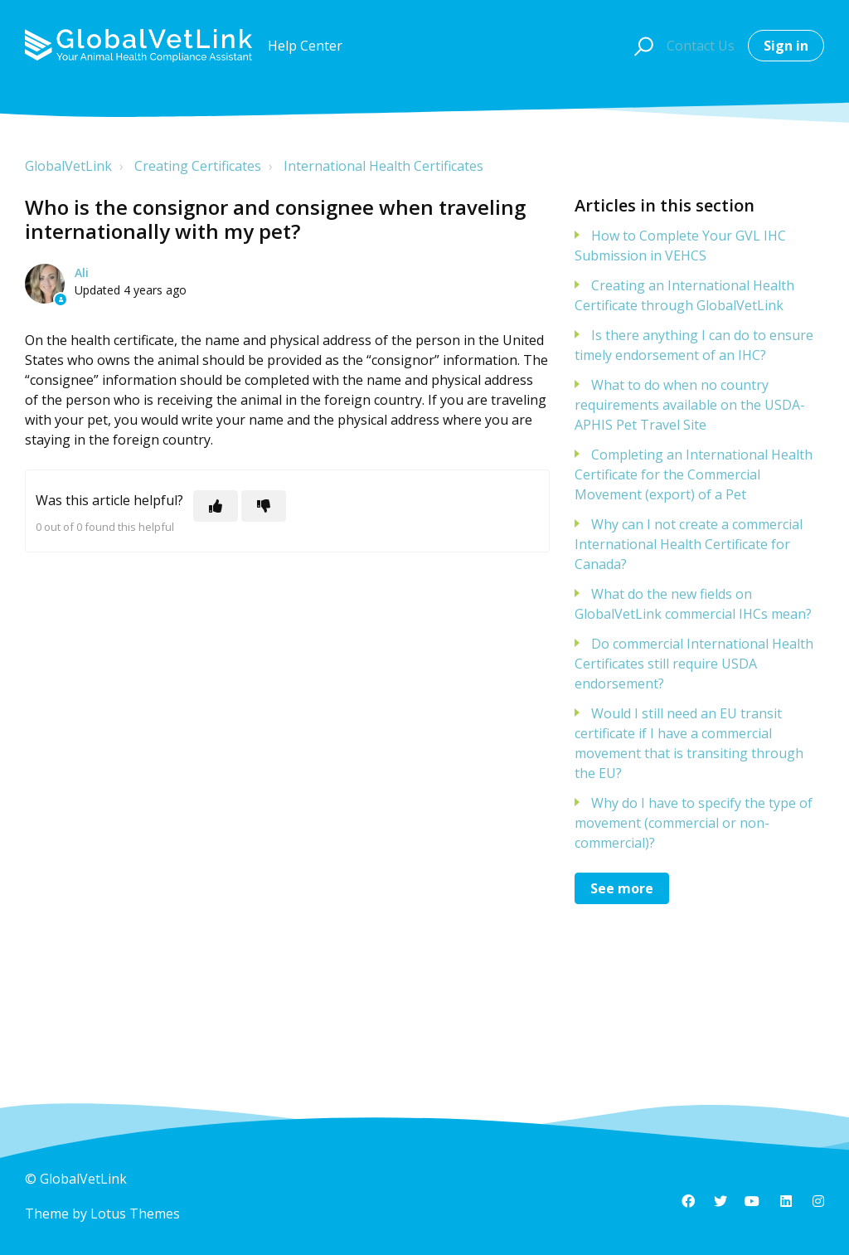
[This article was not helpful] (263, 506)
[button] (641, 45)
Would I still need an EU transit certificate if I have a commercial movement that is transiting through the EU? (689, 743)
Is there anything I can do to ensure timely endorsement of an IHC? (694, 345)
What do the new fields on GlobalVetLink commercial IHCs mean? (693, 604)
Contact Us (701, 45)
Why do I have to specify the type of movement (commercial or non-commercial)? (694, 823)
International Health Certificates (383, 166)
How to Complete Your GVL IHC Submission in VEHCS (680, 245)
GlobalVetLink (68, 166)
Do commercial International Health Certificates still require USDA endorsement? (694, 664)
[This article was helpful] (215, 506)
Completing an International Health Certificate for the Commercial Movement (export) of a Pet (694, 474)
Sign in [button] (786, 45)
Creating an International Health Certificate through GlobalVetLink (684, 295)
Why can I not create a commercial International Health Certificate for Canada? (689, 544)
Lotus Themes (135, 1213)
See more (621, 888)
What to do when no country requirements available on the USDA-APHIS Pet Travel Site (690, 405)
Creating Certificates (197, 166)
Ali (82, 272)
